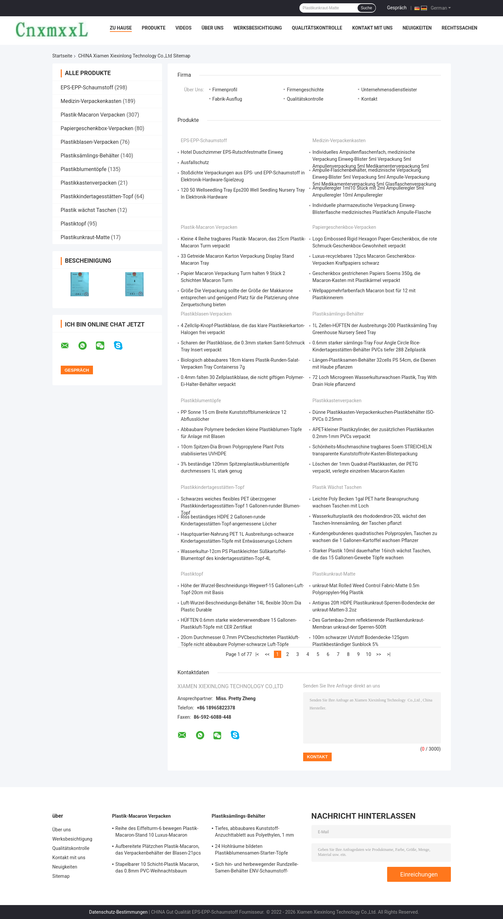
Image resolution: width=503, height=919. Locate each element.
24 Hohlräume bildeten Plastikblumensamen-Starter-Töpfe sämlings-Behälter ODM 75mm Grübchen (258, 851)
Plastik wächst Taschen (88, 210)
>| (389, 654)
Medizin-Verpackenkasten (91, 101)
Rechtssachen (459, 28)
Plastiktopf (73, 224)
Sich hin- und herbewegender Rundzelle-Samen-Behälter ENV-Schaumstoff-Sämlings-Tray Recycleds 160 (256, 868)
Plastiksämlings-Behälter (90, 155)
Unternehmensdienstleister (389, 89)
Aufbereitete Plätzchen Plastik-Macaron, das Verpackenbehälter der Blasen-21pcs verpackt (158, 851)
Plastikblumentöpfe (84, 169)
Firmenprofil (224, 89)
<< (267, 654)
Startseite (62, 55)
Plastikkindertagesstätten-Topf (97, 196)
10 (368, 654)
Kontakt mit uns (372, 28)
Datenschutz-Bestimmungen (118, 912)
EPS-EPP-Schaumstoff (87, 87)
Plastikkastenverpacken (89, 183)
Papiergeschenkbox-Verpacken (97, 128)
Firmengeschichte (305, 89)
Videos (183, 28)
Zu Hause (121, 28)
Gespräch (397, 7)
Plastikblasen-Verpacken (90, 142)
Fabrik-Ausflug (227, 99)
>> (378, 654)
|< (257, 654)
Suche (366, 8)
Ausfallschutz (195, 162)
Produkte (153, 28)
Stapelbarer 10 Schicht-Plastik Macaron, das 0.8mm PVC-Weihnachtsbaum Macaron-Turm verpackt (157, 868)
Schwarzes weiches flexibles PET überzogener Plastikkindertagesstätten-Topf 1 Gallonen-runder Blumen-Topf (240, 505)
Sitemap (61, 876)
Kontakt (369, 99)
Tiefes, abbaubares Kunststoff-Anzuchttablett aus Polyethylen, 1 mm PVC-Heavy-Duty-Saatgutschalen (254, 833)
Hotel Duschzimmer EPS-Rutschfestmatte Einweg (232, 152)
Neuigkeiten (417, 28)
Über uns (212, 28)
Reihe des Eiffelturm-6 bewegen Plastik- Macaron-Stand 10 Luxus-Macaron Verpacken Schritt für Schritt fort (157, 833)
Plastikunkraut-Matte (85, 237)
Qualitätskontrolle (317, 28)
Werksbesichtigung (257, 28)
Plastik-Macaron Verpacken (93, 115)
